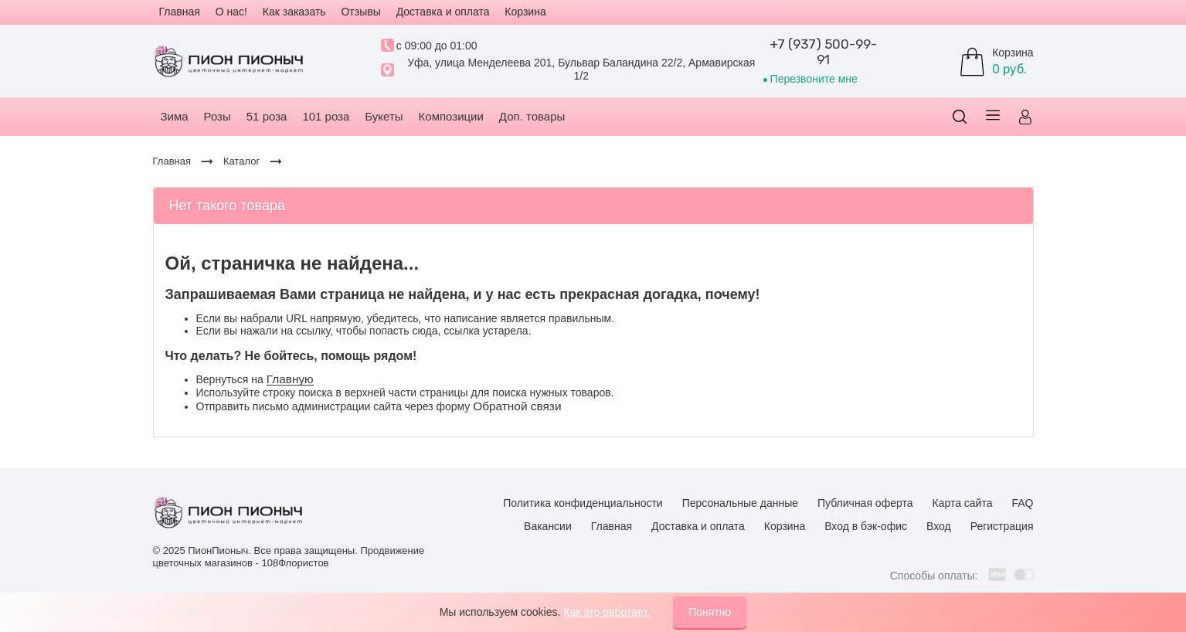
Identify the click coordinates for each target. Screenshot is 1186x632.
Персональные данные (740, 503)
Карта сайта (962, 503)
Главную (290, 379)
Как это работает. (606, 612)
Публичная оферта (865, 503)
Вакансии (548, 526)
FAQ (1022, 503)
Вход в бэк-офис (865, 526)
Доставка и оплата (698, 526)
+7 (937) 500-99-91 (823, 51)
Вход (938, 526)
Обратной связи (517, 406)
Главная (611, 526)
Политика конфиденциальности (583, 503)
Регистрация (1002, 526)
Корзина (784, 526)
